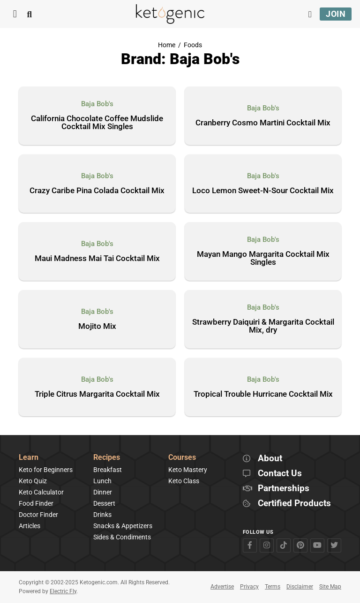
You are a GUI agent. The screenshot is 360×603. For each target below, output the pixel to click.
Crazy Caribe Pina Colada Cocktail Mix (97, 191)
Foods (193, 45)
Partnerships (283, 489)
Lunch (102, 481)
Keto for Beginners (46, 469)
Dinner (102, 492)
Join (335, 14)
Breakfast (107, 469)
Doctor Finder (38, 514)
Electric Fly (63, 591)
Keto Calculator (41, 492)
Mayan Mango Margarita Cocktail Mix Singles (263, 258)
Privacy (249, 586)
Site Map (330, 586)
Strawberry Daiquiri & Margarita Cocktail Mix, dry (263, 326)
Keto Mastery (187, 469)
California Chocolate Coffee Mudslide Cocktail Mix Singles (97, 123)
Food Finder (36, 503)
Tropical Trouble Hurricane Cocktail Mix (263, 394)
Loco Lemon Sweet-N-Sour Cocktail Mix (263, 191)
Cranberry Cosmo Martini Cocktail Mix (262, 123)
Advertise (222, 586)
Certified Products (294, 504)
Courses (182, 458)
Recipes (106, 458)
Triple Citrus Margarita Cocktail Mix (97, 394)
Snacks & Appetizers (122, 526)
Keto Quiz (33, 481)
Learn (28, 458)
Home (166, 45)
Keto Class (183, 481)
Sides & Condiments (122, 537)
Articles (29, 526)
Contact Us (280, 474)
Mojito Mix (97, 326)
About (270, 459)
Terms (272, 586)
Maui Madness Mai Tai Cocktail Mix (97, 258)
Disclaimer (299, 586)
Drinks (102, 514)
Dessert (104, 503)
